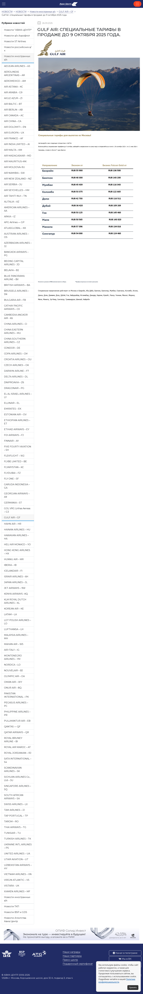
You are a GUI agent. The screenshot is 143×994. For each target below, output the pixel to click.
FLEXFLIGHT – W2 (14, 455)
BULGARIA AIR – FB (15, 300)
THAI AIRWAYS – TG (15, 827)
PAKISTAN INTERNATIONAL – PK (16, 695)
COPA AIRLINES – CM (16, 353)
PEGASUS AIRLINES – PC (16, 704)
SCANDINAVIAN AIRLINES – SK (13, 769)
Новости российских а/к (17, 49)
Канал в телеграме (125, 953)
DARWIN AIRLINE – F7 (16, 371)
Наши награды (71, 952)
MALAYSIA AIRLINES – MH (16, 637)
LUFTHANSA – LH (13, 629)
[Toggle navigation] (137, 4)
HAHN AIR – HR (12, 524)
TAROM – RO (11, 821)
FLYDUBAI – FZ (12, 473)
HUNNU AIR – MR (14, 559)
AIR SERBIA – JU (13, 184)
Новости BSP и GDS (15, 912)
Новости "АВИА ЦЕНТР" (18, 30)
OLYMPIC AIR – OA (14, 676)
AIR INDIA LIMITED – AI (17, 144)
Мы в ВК (125, 959)
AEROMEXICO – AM (15, 81)
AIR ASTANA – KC (13, 86)
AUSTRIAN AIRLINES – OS (16, 235)
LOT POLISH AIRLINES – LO (17, 622)
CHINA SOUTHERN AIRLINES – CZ (15, 340)
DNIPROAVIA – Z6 (14, 382)
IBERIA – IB (10, 565)
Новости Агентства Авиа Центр (15, 920)
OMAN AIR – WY (13, 682)
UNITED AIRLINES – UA (17, 853)
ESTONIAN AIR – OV (15, 414)
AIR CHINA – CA (12, 121)
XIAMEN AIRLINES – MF (17, 891)
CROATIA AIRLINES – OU (18, 359)
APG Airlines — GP (14, 222)
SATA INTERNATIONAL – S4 (17, 760)
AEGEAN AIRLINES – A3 (17, 66)
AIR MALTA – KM (13, 150)
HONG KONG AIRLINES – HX (17, 552)
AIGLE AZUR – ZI (13, 98)
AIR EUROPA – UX (14, 132)
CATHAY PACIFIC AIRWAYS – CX (13, 307)
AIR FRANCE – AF (13, 138)
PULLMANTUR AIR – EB (17, 720)
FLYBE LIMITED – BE (15, 461)
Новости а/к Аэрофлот (17, 35)
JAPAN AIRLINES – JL (15, 582)
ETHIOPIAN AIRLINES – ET (17, 422)
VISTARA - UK (11, 885)
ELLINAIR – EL (12, 403)
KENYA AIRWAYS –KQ (16, 593)
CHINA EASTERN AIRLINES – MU (13, 331)
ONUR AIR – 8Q (13, 687)
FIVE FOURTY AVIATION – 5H (17, 448)
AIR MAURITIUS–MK (15, 161)
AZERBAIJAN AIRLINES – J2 (18, 245)
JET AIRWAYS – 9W (14, 588)
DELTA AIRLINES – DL (16, 376)
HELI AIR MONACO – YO (17, 544)
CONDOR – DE (12, 348)
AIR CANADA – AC (14, 115)
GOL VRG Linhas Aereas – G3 (17, 510)
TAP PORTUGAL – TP (16, 815)
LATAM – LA (10, 614)
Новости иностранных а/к (17, 58)
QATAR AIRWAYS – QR (16, 732)
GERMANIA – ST (13, 502)
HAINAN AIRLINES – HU (17, 529)
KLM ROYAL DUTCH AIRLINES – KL (15, 601)
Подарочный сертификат (78, 963)
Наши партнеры (72, 956)
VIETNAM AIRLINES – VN (18, 874)
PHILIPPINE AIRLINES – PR (17, 713)
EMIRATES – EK (12, 408)
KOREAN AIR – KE (14, 608)
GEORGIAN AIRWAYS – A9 (17, 495)
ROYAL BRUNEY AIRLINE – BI (13, 740)
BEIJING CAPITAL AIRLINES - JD (14, 263)
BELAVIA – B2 (11, 270)
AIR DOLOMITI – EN (15, 127)
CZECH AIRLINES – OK (16, 365)
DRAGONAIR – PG (14, 388)
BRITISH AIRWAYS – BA (17, 285)
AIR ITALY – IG (11, 650)
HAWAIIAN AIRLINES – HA (16, 537)
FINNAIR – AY (11, 441)
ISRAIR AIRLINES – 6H (16, 576)
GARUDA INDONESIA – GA (17, 486)
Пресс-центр (70, 960)
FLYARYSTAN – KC (14, 467)
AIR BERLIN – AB (13, 109)
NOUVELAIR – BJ (13, 670)
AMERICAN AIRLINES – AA (16, 209)
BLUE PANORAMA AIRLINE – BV (14, 278)
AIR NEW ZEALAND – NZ (18, 178)
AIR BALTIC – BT (13, 104)
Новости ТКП (11, 906)
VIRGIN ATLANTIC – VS (16, 880)
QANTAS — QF (12, 726)
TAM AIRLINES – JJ (14, 810)
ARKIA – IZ (10, 216)
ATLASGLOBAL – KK (15, 228)
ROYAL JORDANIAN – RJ (17, 753)
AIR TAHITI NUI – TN (15, 196)
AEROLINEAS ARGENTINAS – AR (14, 74)
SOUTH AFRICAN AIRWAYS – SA (13, 797)
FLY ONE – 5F (11, 478)
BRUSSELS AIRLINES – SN (16, 293)
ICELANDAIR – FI (13, 570)
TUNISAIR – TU (12, 833)
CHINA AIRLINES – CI (15, 324)
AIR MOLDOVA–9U (14, 167)
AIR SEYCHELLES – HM (16, 190)
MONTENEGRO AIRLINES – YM (13, 657)
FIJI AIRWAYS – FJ (14, 435)
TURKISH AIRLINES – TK (17, 838)
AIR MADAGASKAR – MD (17, 155)
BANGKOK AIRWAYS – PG (16, 254)
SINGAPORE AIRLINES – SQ (17, 788)
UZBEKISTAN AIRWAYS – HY (18, 867)
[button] (4, 4)
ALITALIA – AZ (11, 201)
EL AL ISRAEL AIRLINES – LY (18, 396)
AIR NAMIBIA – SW (14, 173)
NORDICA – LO (12, 664)
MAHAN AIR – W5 (13, 644)
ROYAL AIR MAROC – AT (17, 747)
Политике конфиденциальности (116, 980)
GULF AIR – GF (12, 517)
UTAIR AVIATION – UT (16, 859)
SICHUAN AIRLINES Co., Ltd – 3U (17, 779)
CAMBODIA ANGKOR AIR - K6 (16, 316)
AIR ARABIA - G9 (13, 92)
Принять (133, 987)
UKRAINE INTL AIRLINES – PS (18, 846)
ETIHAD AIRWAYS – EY (16, 429)
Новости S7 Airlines (15, 41)
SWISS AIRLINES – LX (16, 804)
